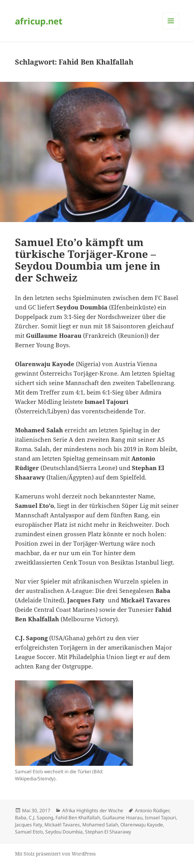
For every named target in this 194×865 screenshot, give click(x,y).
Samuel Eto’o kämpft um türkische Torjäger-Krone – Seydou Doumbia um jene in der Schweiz (87, 260)
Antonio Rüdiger (152, 810)
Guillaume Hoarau (122, 817)
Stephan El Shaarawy (108, 831)
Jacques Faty (28, 824)
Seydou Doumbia (64, 831)
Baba (20, 817)
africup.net (39, 21)
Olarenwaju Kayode (141, 824)
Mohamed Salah (100, 824)
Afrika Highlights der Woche (92, 810)
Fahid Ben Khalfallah (77, 817)
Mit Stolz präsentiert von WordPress (55, 853)
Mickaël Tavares (62, 824)
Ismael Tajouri (160, 817)
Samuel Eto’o (29, 831)
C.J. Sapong (41, 817)
